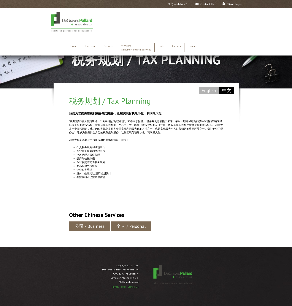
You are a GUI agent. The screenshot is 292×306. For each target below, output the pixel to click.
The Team (90, 46)
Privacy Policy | (120, 286)
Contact (192, 46)
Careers (176, 46)
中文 (226, 90)
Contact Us (133, 286)
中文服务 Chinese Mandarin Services (136, 47)
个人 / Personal (131, 226)
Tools (161, 46)
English (209, 90)
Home (74, 46)
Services (108, 46)
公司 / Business (89, 226)
